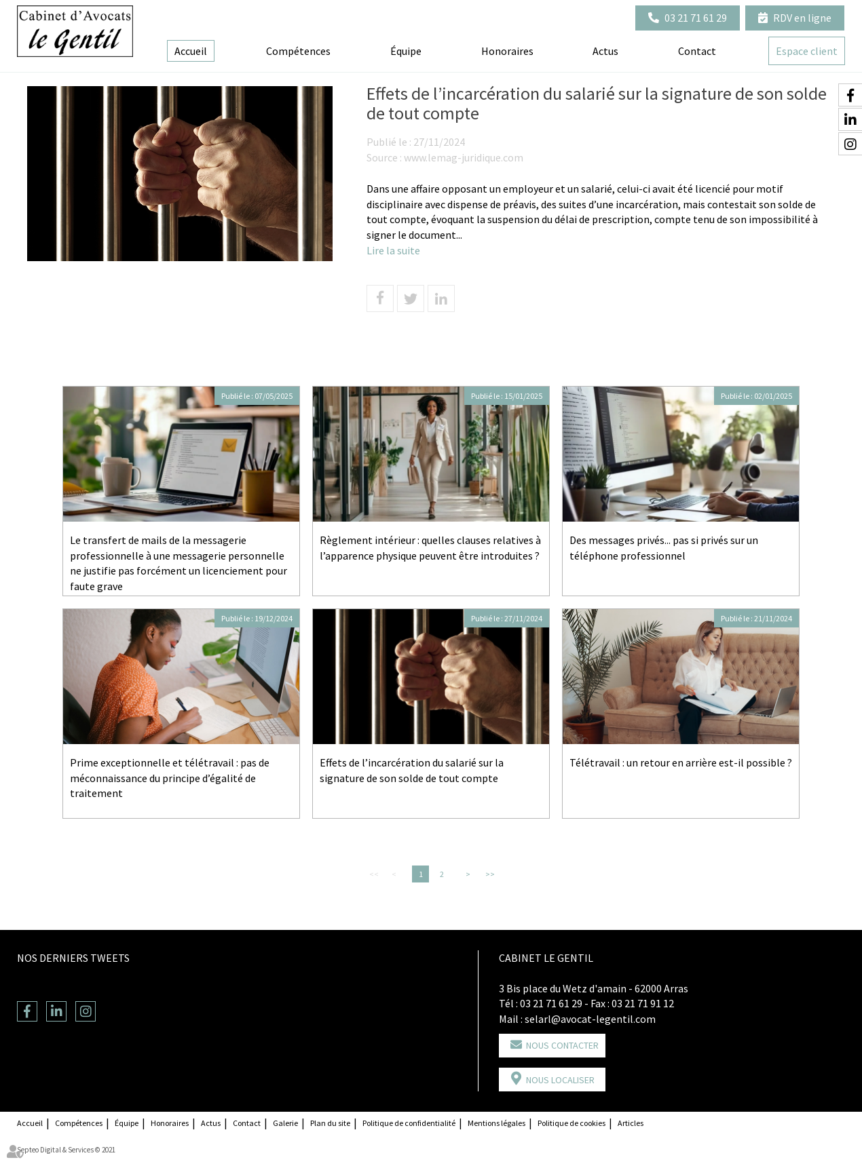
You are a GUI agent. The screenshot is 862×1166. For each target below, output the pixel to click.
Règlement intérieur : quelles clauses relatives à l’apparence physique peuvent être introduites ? (430, 547)
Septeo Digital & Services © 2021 (66, 1149)
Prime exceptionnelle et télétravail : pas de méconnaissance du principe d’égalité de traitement (169, 778)
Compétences (298, 51)
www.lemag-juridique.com (463, 157)
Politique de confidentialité (408, 1123)
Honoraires (507, 51)
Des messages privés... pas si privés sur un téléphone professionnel (663, 547)
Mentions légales (496, 1123)
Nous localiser (560, 1080)
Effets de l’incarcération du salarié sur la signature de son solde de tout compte (412, 770)
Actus (605, 51)
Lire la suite (393, 250)
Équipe (405, 51)
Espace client (807, 51)
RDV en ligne (802, 17)
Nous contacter (562, 1045)
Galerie (285, 1123)
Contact (697, 51)
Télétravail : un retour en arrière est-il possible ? (680, 762)
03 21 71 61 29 (695, 17)
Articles (630, 1123)
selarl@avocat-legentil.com (590, 1019)
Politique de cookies (571, 1123)
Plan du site (330, 1123)
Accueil (190, 51)
